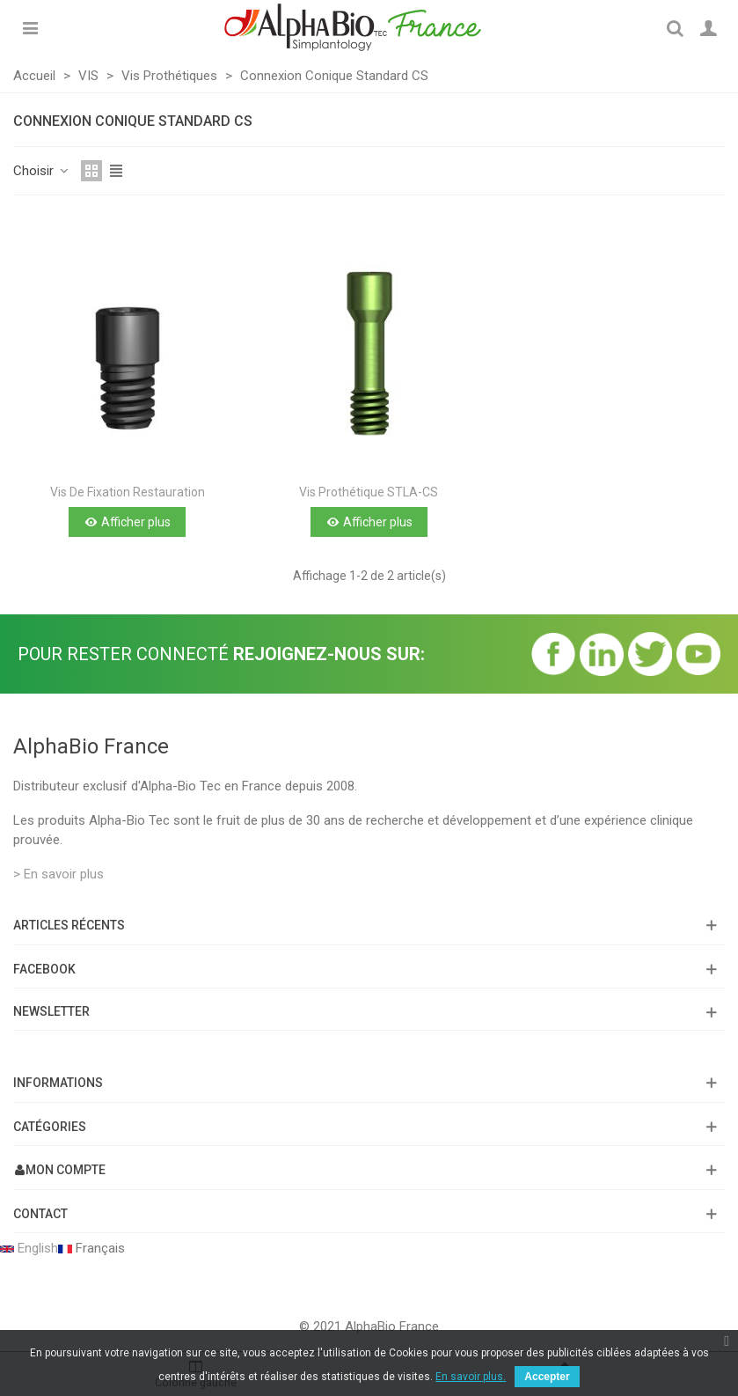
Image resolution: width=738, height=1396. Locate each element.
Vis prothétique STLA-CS (368, 492)
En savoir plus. (470, 1376)
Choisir (41, 171)
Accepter (546, 1376)
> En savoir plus (58, 874)
